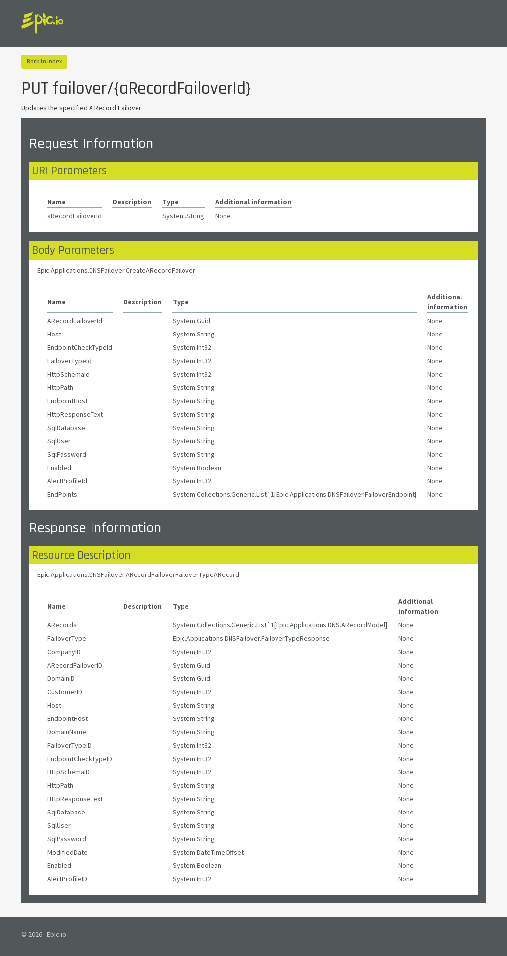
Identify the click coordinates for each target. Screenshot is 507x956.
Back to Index (44, 61)
